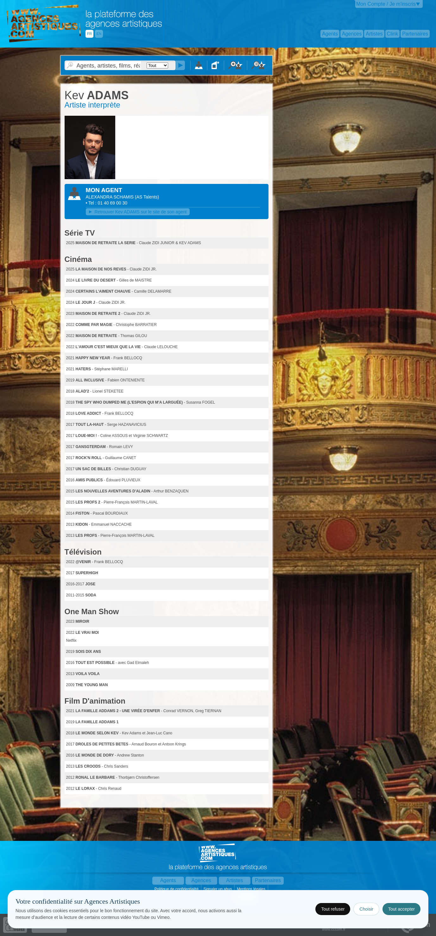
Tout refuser (332, 909)
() (147, 196)
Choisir (366, 909)
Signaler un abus (218, 889)
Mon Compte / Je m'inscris (386, 4)
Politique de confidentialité (177, 889)
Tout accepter (401, 909)
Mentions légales (251, 889)
